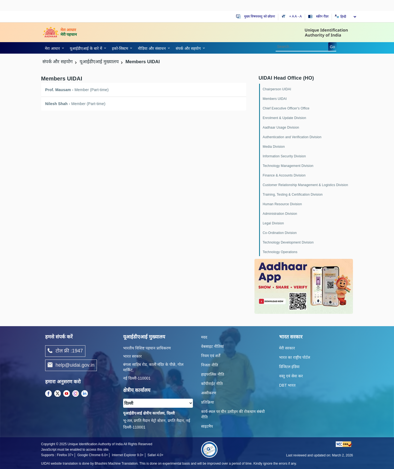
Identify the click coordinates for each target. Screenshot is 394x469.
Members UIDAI (275, 99)
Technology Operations (280, 252)
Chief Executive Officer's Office (286, 108)
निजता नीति (209, 365)
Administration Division (280, 214)
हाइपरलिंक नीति (212, 374)
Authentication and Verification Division (292, 137)
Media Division (274, 147)
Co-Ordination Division (280, 233)
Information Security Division (284, 156)
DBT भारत (287, 385)
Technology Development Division (288, 242)
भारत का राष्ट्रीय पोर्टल (294, 357)
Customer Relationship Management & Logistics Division (305, 185)
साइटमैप (207, 426)
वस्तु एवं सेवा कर (291, 376)
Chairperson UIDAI (277, 89)
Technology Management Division (288, 166)
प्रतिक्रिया (207, 402)
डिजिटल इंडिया (289, 366)
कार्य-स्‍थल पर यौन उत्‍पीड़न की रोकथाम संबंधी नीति (233, 414)
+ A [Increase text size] (292, 16)
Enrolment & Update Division (284, 118)
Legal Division (273, 223)
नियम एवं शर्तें (210, 356)
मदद (204, 337)
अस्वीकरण (208, 393)
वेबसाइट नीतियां (212, 346)
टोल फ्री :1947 (65, 351)
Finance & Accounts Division (284, 175)
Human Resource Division (282, 204)
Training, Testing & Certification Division (293, 194)
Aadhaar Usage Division (281, 127)
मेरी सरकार (287, 348)
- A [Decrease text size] (300, 16)
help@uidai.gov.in (71, 365)
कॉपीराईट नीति (212, 383)
